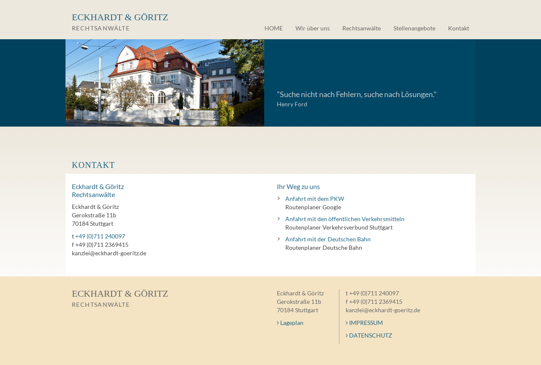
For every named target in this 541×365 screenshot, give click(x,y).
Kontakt (458, 28)
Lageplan (290, 322)
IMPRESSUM (364, 322)
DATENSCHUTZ (369, 335)
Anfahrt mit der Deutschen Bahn (328, 239)
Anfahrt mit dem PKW (314, 198)
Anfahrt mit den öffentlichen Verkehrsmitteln (344, 218)
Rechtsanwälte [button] (361, 28)
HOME (274, 28)
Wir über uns (312, 28)
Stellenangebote (414, 28)
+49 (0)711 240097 (100, 236)
